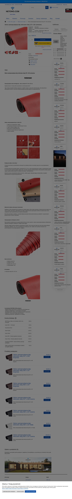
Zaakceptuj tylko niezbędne (9, 491)
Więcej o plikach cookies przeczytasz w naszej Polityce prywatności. (15, 488)
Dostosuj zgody (20, 491)
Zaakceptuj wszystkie (30, 491)
